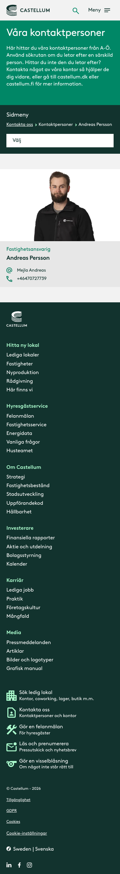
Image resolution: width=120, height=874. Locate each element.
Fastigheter (19, 364)
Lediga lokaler (22, 355)
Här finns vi (19, 390)
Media (13, 633)
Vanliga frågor (23, 442)
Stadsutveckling (25, 494)
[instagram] (29, 865)
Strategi (15, 477)
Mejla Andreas (31, 270)
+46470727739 (31, 278)
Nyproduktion (22, 372)
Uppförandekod (24, 503)
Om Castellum (23, 467)
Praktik (14, 599)
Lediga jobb (20, 590)
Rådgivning (19, 381)
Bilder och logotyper (29, 660)
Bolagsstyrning (23, 555)
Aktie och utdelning (29, 546)
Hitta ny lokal (22, 345)
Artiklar (15, 651)
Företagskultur (23, 607)
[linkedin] (9, 865)
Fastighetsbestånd (28, 486)
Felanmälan (20, 416)
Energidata (19, 433)
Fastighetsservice (26, 425)
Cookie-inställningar (26, 833)
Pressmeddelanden (28, 642)
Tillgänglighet (18, 799)
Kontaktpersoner (56, 124)
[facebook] (19, 865)
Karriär (14, 580)
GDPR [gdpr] (11, 811)
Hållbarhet (19, 512)
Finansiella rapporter (30, 538)
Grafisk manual (24, 669)
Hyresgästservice (27, 406)
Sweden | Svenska (33, 849)
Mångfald (17, 616)
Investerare (20, 528)
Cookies (13, 822)
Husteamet (19, 451)
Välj (16, 140)
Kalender (16, 564)
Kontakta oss (19, 124)
